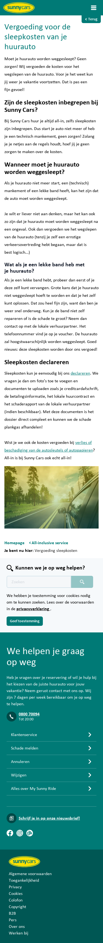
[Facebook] (10, 833)
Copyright (17, 907)
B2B (12, 913)
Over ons (17, 926)
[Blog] (29, 833)
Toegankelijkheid (24, 880)
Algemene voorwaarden (30, 874)
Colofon (16, 900)
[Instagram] (19, 833)
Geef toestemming (25, 621)
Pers (12, 920)
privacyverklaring (33, 609)
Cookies (16, 893)
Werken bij (18, 933)
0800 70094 (29, 714)
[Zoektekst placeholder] (39, 582)
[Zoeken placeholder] (82, 582)
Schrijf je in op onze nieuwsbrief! (49, 818)
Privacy (15, 887)
